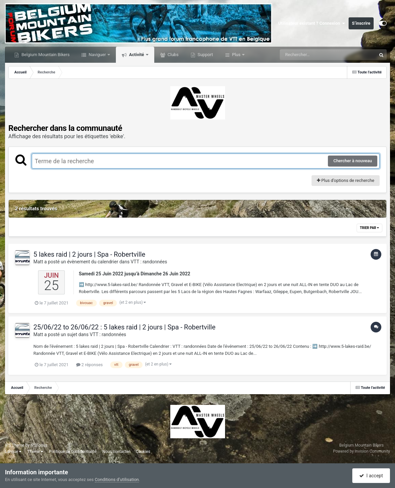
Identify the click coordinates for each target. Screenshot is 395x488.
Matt (38, 261)
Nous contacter (116, 451)
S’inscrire (361, 23)
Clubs (173, 54)
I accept (371, 475)
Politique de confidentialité (72, 451)
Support (205, 54)
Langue (13, 451)
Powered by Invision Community (361, 451)
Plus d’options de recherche (345, 180)
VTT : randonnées (149, 261)
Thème (35, 451)
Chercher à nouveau (352, 160)
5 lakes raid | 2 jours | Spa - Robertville (89, 254)
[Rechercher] (310, 54)
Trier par (369, 228)
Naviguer (97, 54)
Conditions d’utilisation (117, 479)
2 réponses (89, 364)
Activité (136, 54)
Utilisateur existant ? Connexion (311, 23)
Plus (236, 54)
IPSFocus (38, 445)
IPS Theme (14, 445)
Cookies (143, 451)
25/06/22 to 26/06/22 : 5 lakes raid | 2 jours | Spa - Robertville (124, 327)
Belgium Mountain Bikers (44, 54)
